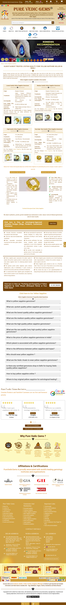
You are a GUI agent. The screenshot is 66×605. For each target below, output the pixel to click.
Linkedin (20, 583)
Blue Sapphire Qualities (30, 513)
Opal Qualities (27, 522)
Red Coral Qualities (29, 520)
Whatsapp (40, 583)
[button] (34, 29)
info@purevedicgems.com (11, 554)
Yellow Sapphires (49, 107)
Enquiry (35, 604)
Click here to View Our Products (17, 172)
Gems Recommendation (51, 525)
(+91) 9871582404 (10, 548)
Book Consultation (8, 515)
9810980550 (8, 551)
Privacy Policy (48, 510)
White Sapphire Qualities (30, 518)
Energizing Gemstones (9, 518)
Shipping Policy (48, 513)
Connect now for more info (51, 558)
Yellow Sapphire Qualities (30, 512)
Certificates (6, 520)
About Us (5, 506)
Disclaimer (47, 520)
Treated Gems (7, 510)
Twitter (25, 583)
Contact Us (6, 508)
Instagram (34, 583)
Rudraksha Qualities (29, 524)
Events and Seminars (8, 522)
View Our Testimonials (33, 425)
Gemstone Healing (8, 513)
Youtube (29, 583)
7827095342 (14, 551)
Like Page (8, 572)
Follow (49, 572)
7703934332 (14, 549)
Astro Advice (6, 511)
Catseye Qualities (28, 510)
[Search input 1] (32, 22)
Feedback (47, 515)
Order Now (53, 222)
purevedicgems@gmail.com (12, 553)
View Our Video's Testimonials (33, 428)
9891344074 (8, 549)
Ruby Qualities (27, 517)
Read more (11, 413)
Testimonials (48, 506)
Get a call (25, 604)
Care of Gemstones (8, 516)
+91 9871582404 (55, 284)
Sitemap (47, 518)
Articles (47, 516)
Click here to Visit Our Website (48, 172)
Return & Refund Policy (50, 511)
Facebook (15, 583)
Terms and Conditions (50, 508)
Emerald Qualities (28, 508)
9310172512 (18, 548)
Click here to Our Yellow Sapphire (33, 292)
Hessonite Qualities (29, 515)
